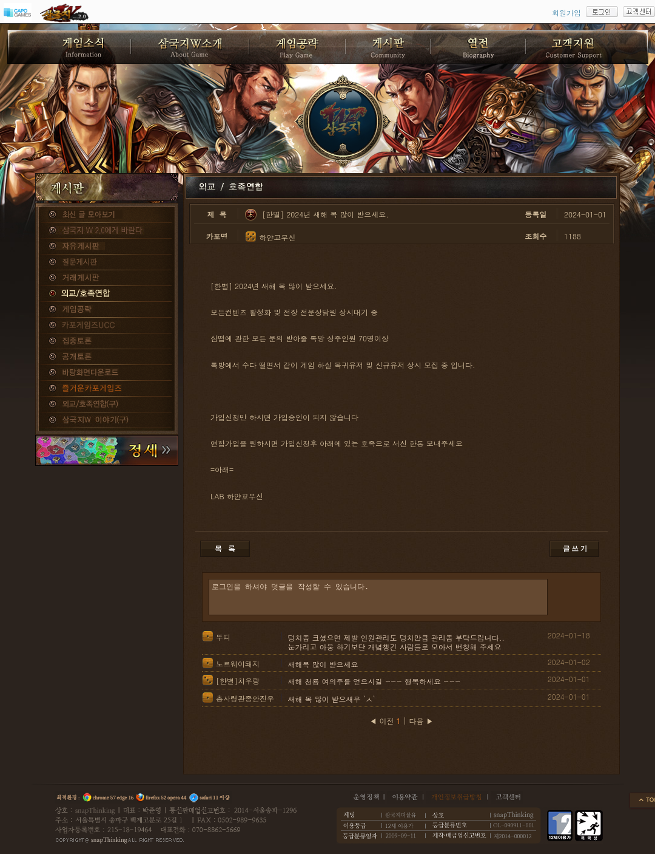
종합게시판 (106, 215)
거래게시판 (106, 278)
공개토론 (106, 357)
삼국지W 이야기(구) (106, 420)
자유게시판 (106, 246)
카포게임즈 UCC (106, 325)
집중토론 (106, 341)
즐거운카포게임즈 (106, 389)
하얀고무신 (277, 237)
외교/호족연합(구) (106, 404)
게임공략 (106, 310)
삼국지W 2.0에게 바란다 (106, 231)
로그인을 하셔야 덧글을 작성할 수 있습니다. (378, 597)
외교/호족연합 (106, 294)
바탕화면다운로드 (106, 373)
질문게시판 (106, 262)
